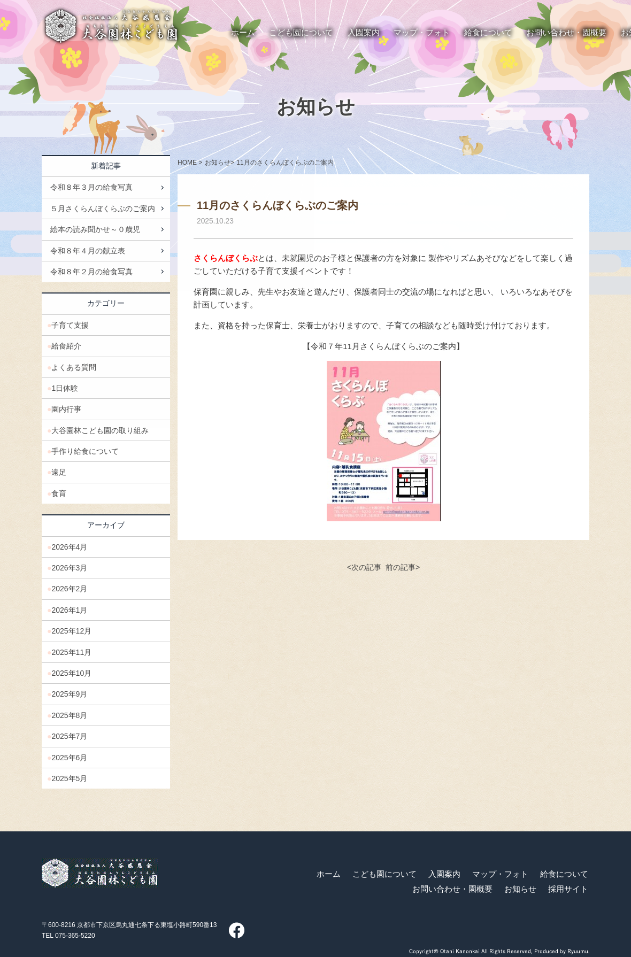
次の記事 (366, 567)
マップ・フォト (500, 874)
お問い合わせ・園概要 (452, 889)
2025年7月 (69, 736)
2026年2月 (69, 588)
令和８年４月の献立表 (87, 250)
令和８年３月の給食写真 (91, 187)
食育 (58, 493)
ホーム (329, 874)
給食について (564, 874)
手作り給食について (85, 451)
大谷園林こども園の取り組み (100, 430)
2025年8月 (69, 715)
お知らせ (315, 107)
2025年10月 (71, 673)
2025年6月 (69, 757)
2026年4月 (69, 547)
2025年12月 (71, 631)
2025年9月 (69, 694)
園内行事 (66, 409)
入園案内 (444, 874)
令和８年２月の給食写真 (91, 271)
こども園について (384, 874)
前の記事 (400, 567)
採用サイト (568, 889)
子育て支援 (70, 325)
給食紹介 (66, 346)
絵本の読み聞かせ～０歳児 (95, 229)
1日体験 (64, 388)
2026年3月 (69, 568)
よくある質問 (73, 367)
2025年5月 (69, 778)
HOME (187, 162)
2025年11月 (71, 652)
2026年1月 (69, 610)
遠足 (58, 472)
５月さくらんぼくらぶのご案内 (102, 208)
